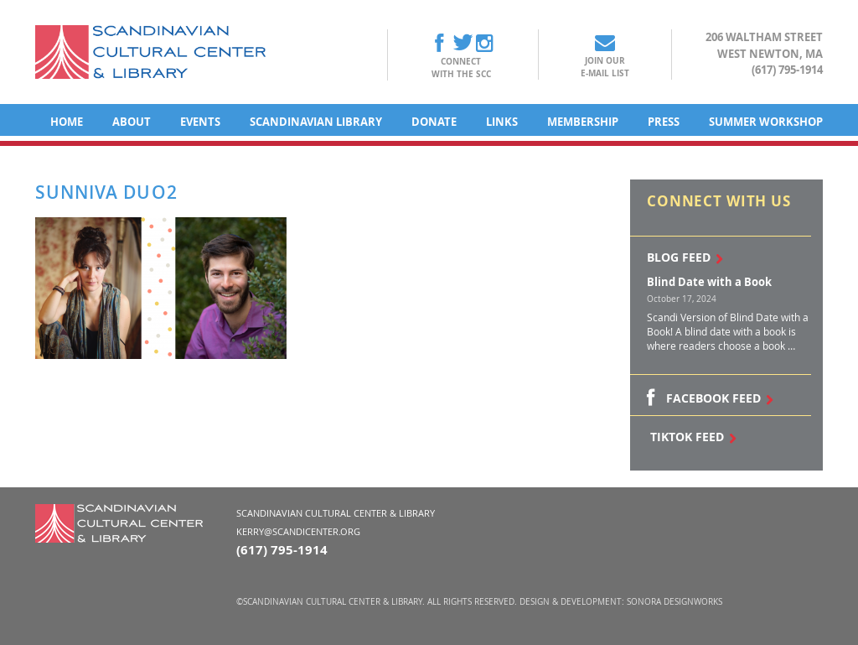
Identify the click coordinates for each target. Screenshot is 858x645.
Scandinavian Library (316, 121)
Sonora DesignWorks (674, 601)
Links (502, 121)
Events (200, 121)
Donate (434, 121)
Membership (582, 121)
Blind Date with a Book (709, 282)
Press (664, 121)
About (131, 121)
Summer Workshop (766, 121)
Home (66, 121)
